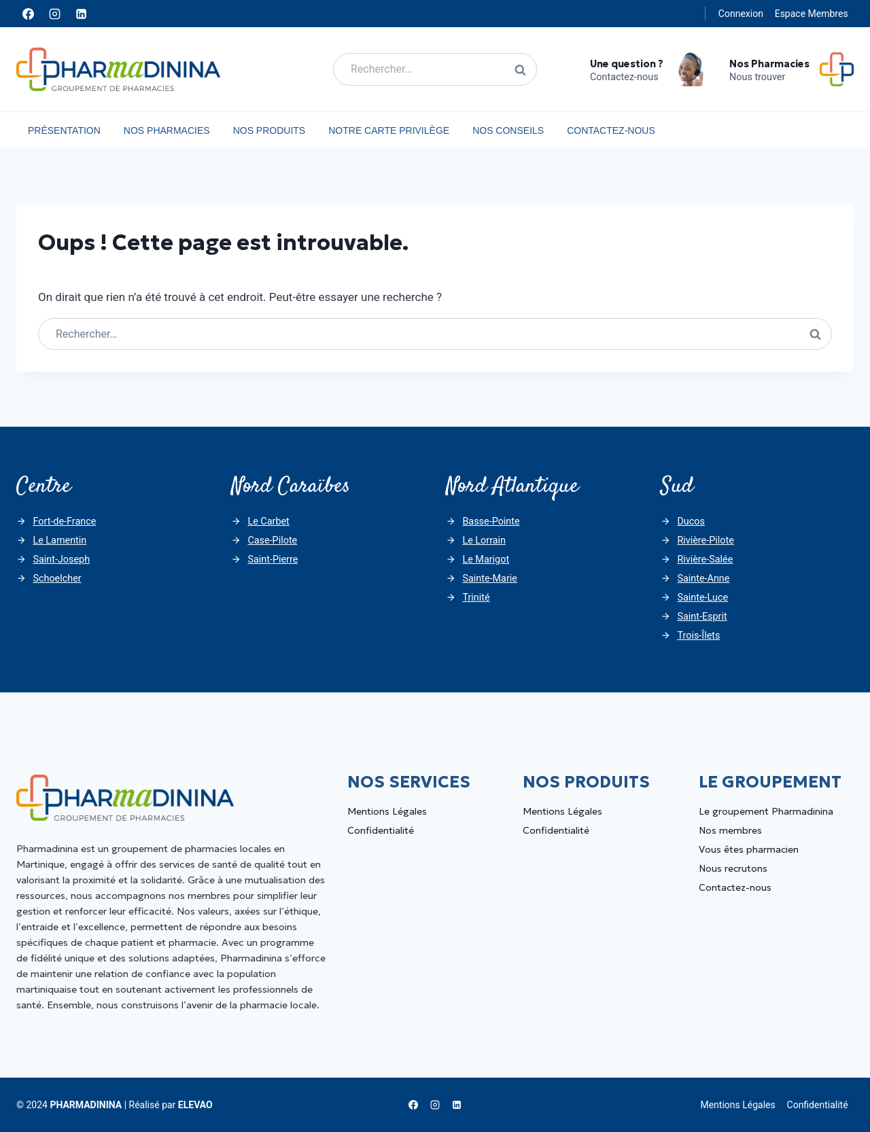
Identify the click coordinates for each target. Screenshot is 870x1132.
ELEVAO (195, 1104)
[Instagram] (54, 13)
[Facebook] (27, 13)
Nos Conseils (508, 130)
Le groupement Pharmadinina (766, 811)
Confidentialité (380, 830)
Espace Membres (811, 13)
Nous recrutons (733, 868)
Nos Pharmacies (167, 130)
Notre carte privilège (388, 130)
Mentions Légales (387, 811)
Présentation (64, 130)
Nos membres (730, 830)
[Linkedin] (80, 13)
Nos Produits (269, 130)
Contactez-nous (611, 130)
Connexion (740, 13)
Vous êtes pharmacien (749, 849)
